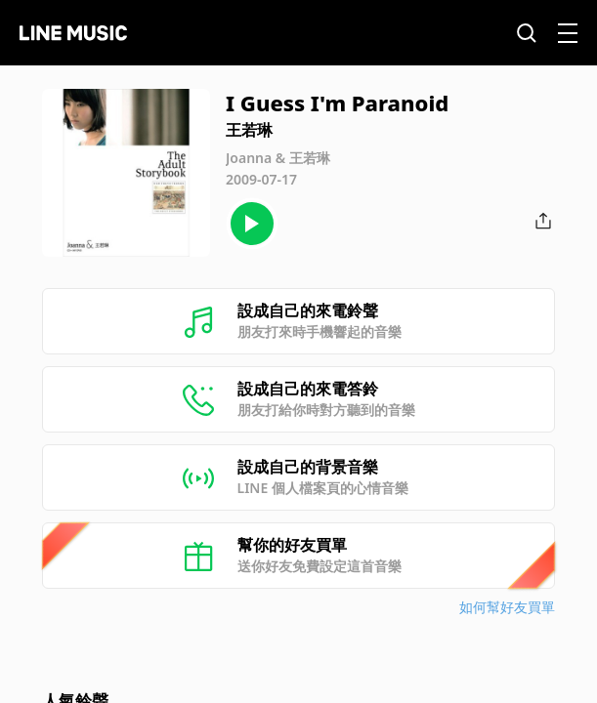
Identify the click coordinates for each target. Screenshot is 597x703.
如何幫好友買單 (507, 607)
